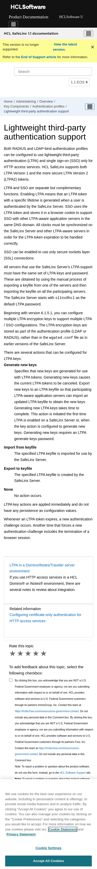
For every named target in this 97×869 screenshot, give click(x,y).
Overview (46, 101)
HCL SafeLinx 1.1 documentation (31, 33)
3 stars (28, 653)
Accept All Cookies (48, 861)
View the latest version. (65, 46)
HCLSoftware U (71, 17)
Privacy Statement (21, 834)
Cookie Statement (63, 829)
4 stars (36, 653)
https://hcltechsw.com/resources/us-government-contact (47, 711)
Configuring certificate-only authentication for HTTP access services (45, 618)
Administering (26, 101)
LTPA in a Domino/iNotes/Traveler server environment (42, 568)
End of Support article (38, 57)
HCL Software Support (73, 772)
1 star (13, 653)
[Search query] (53, 71)
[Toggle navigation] (13, 24)
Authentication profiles (48, 106)
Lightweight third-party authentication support (36, 111)
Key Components (16, 106)
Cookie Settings (48, 848)
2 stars (21, 653)
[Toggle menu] (88, 33)
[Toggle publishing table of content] (89, 106)
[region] (48, 824)
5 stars (44, 653)
